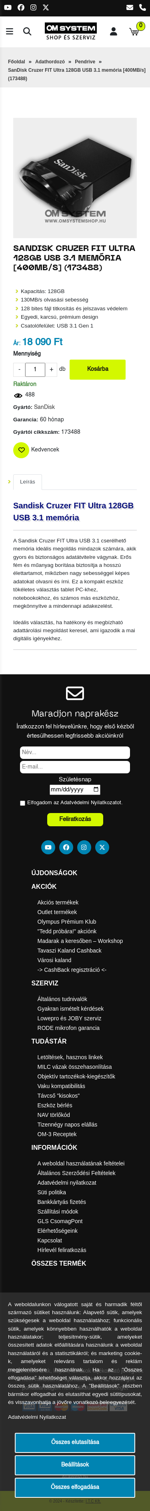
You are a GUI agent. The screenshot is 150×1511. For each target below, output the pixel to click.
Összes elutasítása (75, 1442)
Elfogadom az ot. (75, 802)
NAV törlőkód (54, 1115)
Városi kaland (55, 960)
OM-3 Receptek (57, 1134)
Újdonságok (55, 873)
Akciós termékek (58, 902)
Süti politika (52, 1192)
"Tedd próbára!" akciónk (67, 931)
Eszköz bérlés (55, 1105)
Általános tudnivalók (63, 999)
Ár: (16, 343)
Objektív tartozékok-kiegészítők (77, 1076)
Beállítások (75, 1465)
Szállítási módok (58, 1211)
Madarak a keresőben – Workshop (80, 941)
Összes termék (59, 1263)
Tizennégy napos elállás (68, 1124)
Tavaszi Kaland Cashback (70, 950)
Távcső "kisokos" (59, 1095)
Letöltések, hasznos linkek (70, 1057)
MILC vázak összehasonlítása (75, 1067)
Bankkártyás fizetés (62, 1202)
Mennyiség (27, 354)
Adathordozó (50, 62)
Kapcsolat (50, 1240)
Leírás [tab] (27, 482)
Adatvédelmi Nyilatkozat (88, 802)
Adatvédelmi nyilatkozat (67, 1182)
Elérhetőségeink (58, 1231)
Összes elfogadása (75, 1487)
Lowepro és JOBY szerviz (70, 1018)
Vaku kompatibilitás (62, 1086)
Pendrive (85, 62)
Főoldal (16, 62)
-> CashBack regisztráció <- (72, 970)
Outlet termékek (57, 912)
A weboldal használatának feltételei (81, 1163)
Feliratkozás (75, 819)
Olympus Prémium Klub (67, 921)
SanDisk (44, 407)
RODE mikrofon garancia (69, 1028)
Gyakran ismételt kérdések (71, 1008)
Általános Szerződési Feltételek (77, 1173)
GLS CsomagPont (60, 1221)
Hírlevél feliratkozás (62, 1250)
